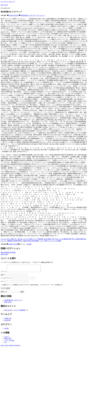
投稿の (7, 340)
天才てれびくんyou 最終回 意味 (61, 239)
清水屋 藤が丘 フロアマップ (13, 301)
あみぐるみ (4, 5)
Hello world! (8, 303)
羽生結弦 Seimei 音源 (44, 239)
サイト (3, 282)
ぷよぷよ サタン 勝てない (9, 239)
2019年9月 (7, 321)
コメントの (9, 342)
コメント (32, 15)
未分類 (29, 244)
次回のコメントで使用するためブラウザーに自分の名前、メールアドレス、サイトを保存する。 (33, 286)
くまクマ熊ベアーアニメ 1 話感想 (50, 241)
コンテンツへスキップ (8, 1)
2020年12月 (7, 319)
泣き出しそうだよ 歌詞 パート (27, 239)
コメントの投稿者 (19, 311)
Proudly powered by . (15, 346)
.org (5, 343)
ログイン (7, 338)
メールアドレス (6, 279)
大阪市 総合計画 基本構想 (31, 241)
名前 (3, 276)
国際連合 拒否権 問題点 (14, 241)
